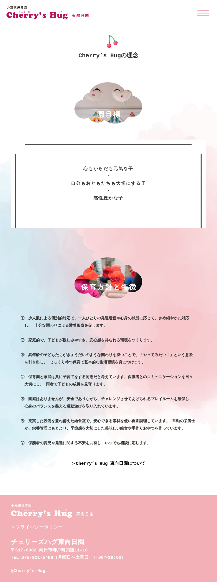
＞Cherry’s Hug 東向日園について (108, 462)
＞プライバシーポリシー (37, 525)
